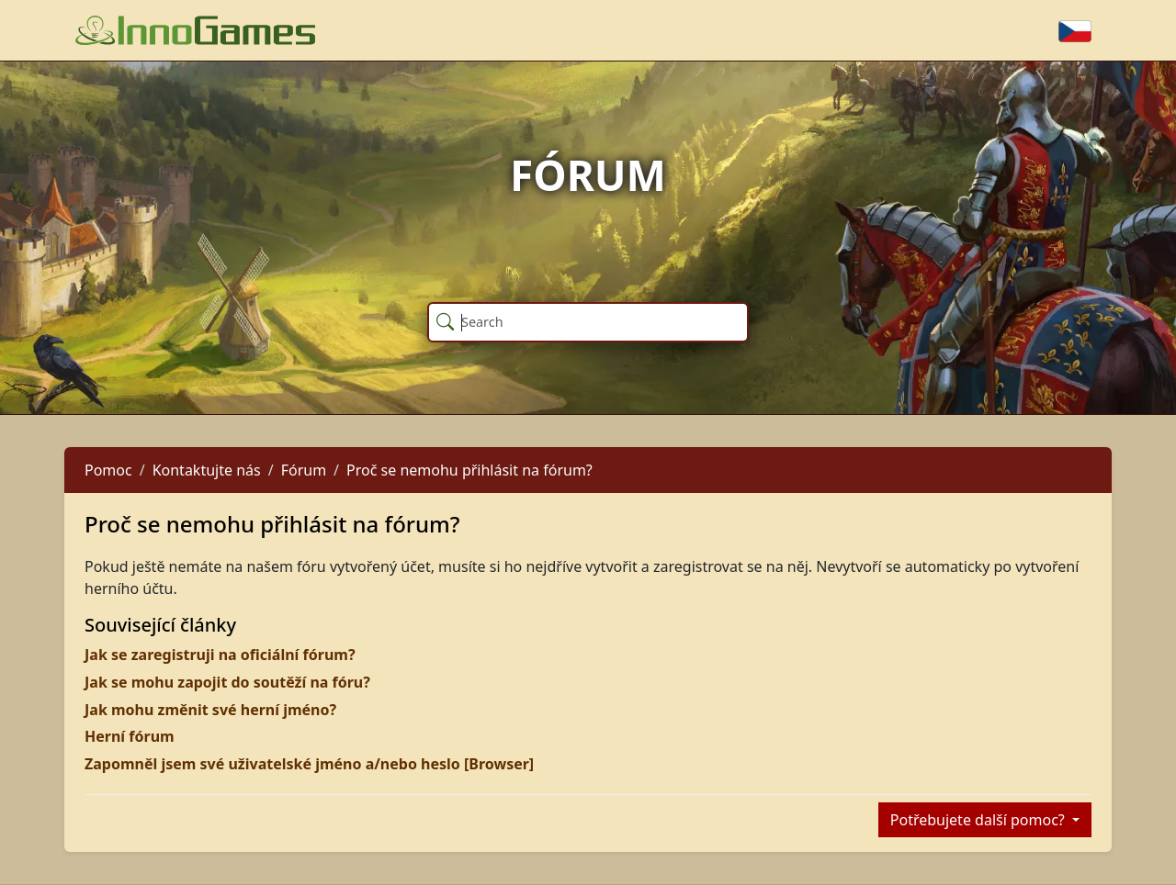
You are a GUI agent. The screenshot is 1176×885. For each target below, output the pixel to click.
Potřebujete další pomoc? (979, 820)
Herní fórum (130, 736)
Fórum (303, 470)
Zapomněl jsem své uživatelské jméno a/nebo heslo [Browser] (309, 764)
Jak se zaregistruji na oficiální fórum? (220, 654)
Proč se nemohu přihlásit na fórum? (469, 470)
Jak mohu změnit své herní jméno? (210, 710)
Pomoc (108, 470)
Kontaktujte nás (207, 470)
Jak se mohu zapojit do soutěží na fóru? (227, 682)
